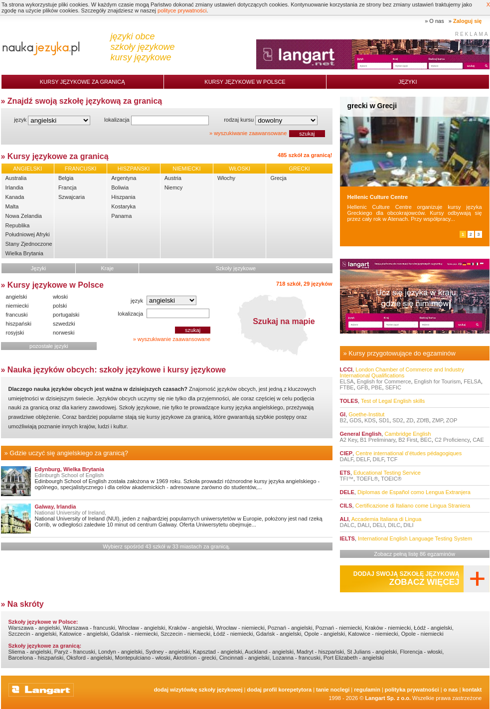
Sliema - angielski (29, 652)
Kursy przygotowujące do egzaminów (402, 353)
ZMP (437, 420)
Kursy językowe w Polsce (244, 82)
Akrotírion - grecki (194, 658)
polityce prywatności (182, 10)
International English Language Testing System (415, 538)
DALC (347, 525)
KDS (370, 420)
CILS (346, 506)
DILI (408, 525)
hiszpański (18, 324)
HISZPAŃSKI (134, 169)
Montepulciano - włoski (142, 658)
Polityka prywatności (412, 690)
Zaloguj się (467, 21)
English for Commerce (384, 381)
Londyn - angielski (120, 652)
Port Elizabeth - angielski (354, 658)
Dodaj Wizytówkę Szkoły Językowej (198, 690)
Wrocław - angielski (141, 628)
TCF (392, 459)
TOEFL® (367, 479)
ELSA (347, 381)
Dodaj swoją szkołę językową (406, 578)
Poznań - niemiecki (339, 628)
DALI (363, 525)
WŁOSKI (239, 169)
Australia (16, 178)
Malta (12, 206)
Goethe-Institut (366, 414)
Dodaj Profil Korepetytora (279, 690)
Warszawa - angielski (34, 628)
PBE (376, 387)
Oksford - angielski (89, 658)
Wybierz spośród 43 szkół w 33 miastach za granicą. (166, 546)
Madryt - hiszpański (320, 652)
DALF (346, 459)
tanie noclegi (332, 690)
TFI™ (347, 479)
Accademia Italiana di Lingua (386, 519)
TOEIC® (391, 479)
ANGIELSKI (27, 169)
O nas (436, 21)
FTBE (347, 387)
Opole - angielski (324, 634)
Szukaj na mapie (284, 321)
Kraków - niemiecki (388, 628)
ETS (345, 473)
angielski (16, 297)
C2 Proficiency (452, 440)
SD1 (384, 420)
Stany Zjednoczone (28, 244)
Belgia (66, 178)
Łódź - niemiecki (233, 634)
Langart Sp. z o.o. (388, 698)
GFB (362, 387)
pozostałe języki (48, 346)
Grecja (278, 178)
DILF (378, 459)
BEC (426, 440)
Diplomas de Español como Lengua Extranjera (414, 492)
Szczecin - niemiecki (185, 634)
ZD (410, 420)
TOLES (349, 401)
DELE (347, 492)
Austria (172, 178)
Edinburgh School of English (69, 475)
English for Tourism (437, 381)
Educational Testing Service (387, 473)
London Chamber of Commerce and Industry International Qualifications (402, 372)
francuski (17, 315)
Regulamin (367, 690)
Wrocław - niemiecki (240, 628)
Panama (121, 216)
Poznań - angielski (290, 628)
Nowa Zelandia (23, 216)
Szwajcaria (71, 197)
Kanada (14, 197)
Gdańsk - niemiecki (134, 634)
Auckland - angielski (269, 652)
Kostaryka (123, 206)
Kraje (107, 268)
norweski (63, 333)
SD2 (397, 420)
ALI (344, 519)
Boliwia (120, 187)
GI (343, 414)
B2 (343, 420)
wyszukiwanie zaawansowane (250, 133)
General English (361, 434)
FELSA (472, 381)
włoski (60, 297)
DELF (363, 459)
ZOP (452, 420)
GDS (355, 420)
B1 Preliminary (377, 440)
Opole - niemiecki (422, 634)
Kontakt (472, 690)
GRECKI (299, 169)
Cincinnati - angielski (244, 658)
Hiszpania (123, 197)
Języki (407, 82)
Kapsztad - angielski (217, 652)
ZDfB (423, 420)
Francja (67, 187)
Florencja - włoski (421, 652)
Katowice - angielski (83, 634)
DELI (379, 525)
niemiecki (17, 306)
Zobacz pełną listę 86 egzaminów (414, 554)
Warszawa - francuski (89, 628)
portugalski (66, 315)
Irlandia (14, 187)
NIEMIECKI (186, 169)
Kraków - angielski (190, 628)
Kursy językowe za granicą (82, 82)
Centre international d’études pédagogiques (408, 453)
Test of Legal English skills (393, 401)
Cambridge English (407, 434)
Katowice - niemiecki (373, 634)
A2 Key (348, 440)
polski (60, 306)
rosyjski (15, 333)
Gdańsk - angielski (279, 634)
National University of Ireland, (71, 513)
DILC (394, 525)
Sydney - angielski (168, 652)
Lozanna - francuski (297, 658)
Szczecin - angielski (32, 634)
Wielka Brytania (24, 253)
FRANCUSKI (81, 169)
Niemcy (173, 187)
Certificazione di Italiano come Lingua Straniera (413, 506)
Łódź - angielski (433, 628)
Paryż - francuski (74, 652)
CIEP (346, 453)
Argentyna (123, 178)
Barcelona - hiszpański (36, 658)
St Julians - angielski (372, 652)
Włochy (226, 178)
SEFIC (393, 387)
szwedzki (64, 324)
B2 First (407, 440)
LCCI (346, 369)
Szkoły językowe (236, 268)
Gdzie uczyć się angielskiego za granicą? (68, 453)
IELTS (347, 538)
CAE (478, 440)
